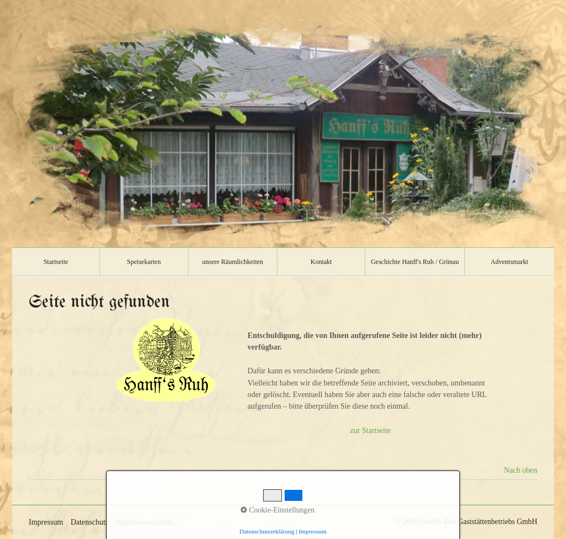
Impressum (46, 522)
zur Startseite (370, 430)
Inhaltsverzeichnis (144, 522)
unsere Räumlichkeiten (232, 262)
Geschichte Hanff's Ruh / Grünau (415, 262)
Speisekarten (144, 262)
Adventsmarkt (509, 262)
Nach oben (520, 470)
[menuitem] (56, 262)
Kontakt (321, 262)
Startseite (56, 262)
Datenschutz (90, 522)
